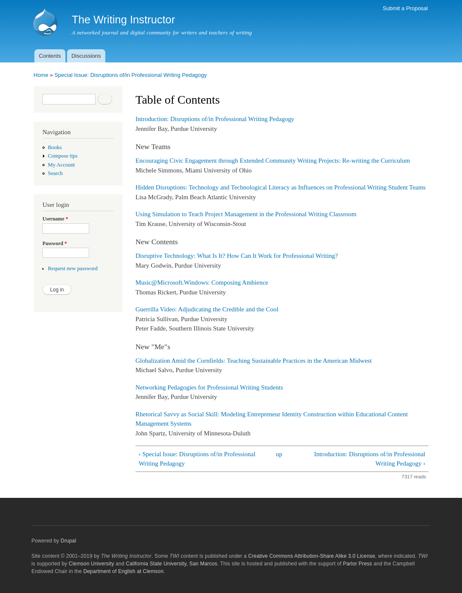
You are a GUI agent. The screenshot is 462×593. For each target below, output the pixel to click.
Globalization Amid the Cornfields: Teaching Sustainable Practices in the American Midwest (253, 360)
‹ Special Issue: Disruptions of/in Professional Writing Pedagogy (196, 459)
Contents (50, 56)
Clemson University (91, 564)
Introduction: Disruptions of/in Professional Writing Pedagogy (214, 119)
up (279, 454)
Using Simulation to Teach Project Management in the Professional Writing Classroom (246, 214)
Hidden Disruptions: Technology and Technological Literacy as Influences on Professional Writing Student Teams (280, 187)
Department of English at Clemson (123, 571)
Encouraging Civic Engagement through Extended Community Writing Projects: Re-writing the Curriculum (272, 160)
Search (55, 173)
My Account (61, 165)
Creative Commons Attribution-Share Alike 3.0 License (311, 556)
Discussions (86, 56)
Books (55, 147)
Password (54, 243)
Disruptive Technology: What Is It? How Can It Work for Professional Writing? (236, 255)
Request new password (73, 268)
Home (41, 75)
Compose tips (63, 156)
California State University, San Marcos (171, 564)
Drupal (68, 541)
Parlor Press (357, 564)
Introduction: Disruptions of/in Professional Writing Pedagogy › (369, 459)
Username (55, 219)
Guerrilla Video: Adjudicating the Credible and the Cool (206, 309)
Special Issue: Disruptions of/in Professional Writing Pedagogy (130, 75)
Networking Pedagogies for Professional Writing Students (209, 387)
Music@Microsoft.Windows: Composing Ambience (201, 282)
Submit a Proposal (405, 8)
